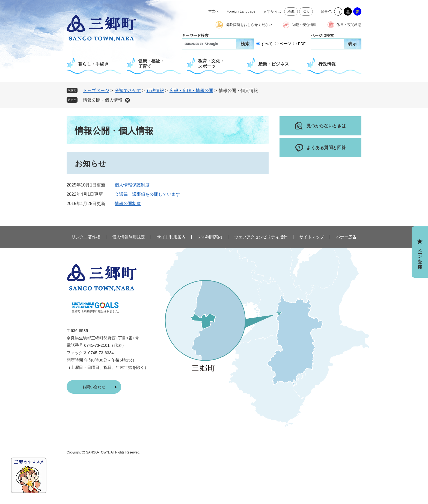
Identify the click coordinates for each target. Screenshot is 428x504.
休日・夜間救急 (349, 25)
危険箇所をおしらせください (249, 25)
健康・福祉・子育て (151, 64)
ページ (285, 43)
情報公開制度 (128, 203)
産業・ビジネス (273, 64)
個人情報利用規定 (128, 237)
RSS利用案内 (210, 237)
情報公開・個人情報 (102, 100)
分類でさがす (128, 90)
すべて (266, 43)
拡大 (306, 12)
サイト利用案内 (171, 237)
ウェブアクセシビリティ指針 (260, 237)
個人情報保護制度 (132, 185)
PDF (301, 43)
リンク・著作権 (86, 237)
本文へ (213, 11)
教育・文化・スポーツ (211, 64)
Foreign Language (241, 11)
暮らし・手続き (93, 64)
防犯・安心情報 (304, 25)
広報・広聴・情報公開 (191, 90)
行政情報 (327, 64)
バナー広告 (346, 237)
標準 (291, 12)
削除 (127, 100)
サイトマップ (311, 237)
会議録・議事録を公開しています (147, 194)
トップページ (96, 90)
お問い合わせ (93, 387)
